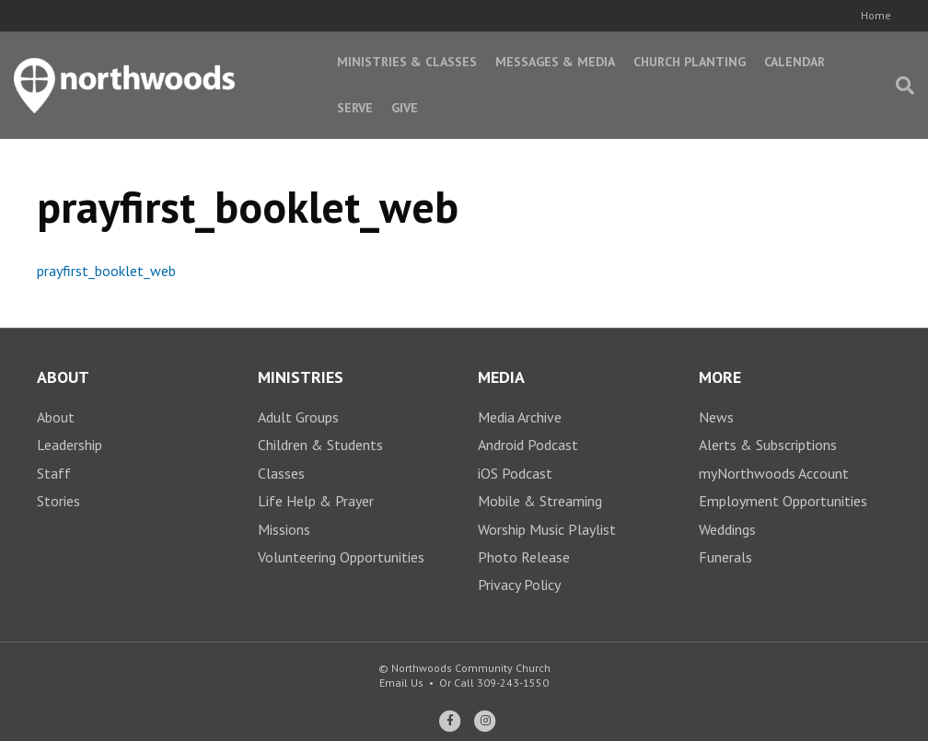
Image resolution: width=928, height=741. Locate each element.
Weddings (727, 529)
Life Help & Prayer (316, 501)
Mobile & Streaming (540, 501)
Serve (355, 107)
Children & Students (320, 444)
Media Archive (520, 417)
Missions (284, 529)
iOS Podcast (515, 473)
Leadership (69, 444)
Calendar (794, 61)
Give (404, 107)
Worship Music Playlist (547, 529)
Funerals (725, 557)
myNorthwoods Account (774, 473)
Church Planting (689, 61)
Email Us (401, 682)
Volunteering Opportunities (341, 557)
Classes (281, 473)
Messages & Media (555, 61)
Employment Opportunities (783, 501)
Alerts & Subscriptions (768, 444)
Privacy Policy (519, 584)
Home (876, 15)
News (716, 417)
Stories (58, 501)
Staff (54, 473)
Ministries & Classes (407, 61)
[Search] (900, 85)
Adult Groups (298, 417)
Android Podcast (528, 444)
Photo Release (524, 557)
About (56, 417)
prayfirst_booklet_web (106, 270)
